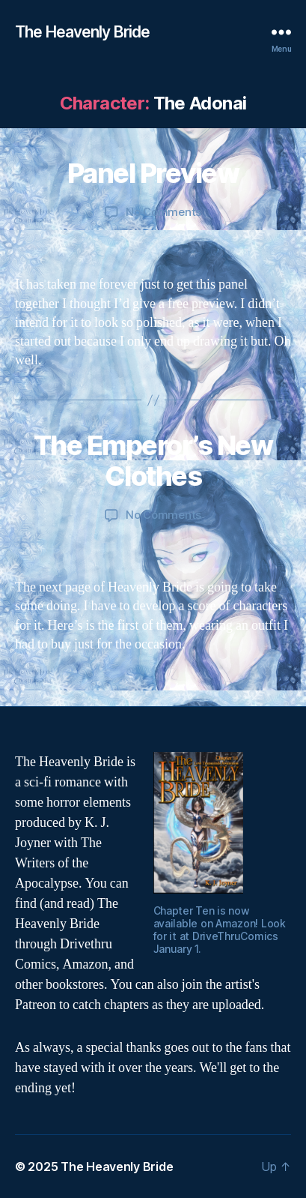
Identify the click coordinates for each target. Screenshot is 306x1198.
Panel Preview (153, 173)
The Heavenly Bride (82, 32)
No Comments (163, 212)
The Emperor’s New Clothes (153, 461)
